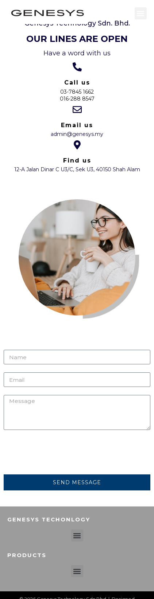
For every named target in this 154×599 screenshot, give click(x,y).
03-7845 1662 (77, 92)
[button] (141, 13)
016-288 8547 (77, 98)
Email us (77, 125)
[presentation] (59, 452)
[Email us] (77, 109)
